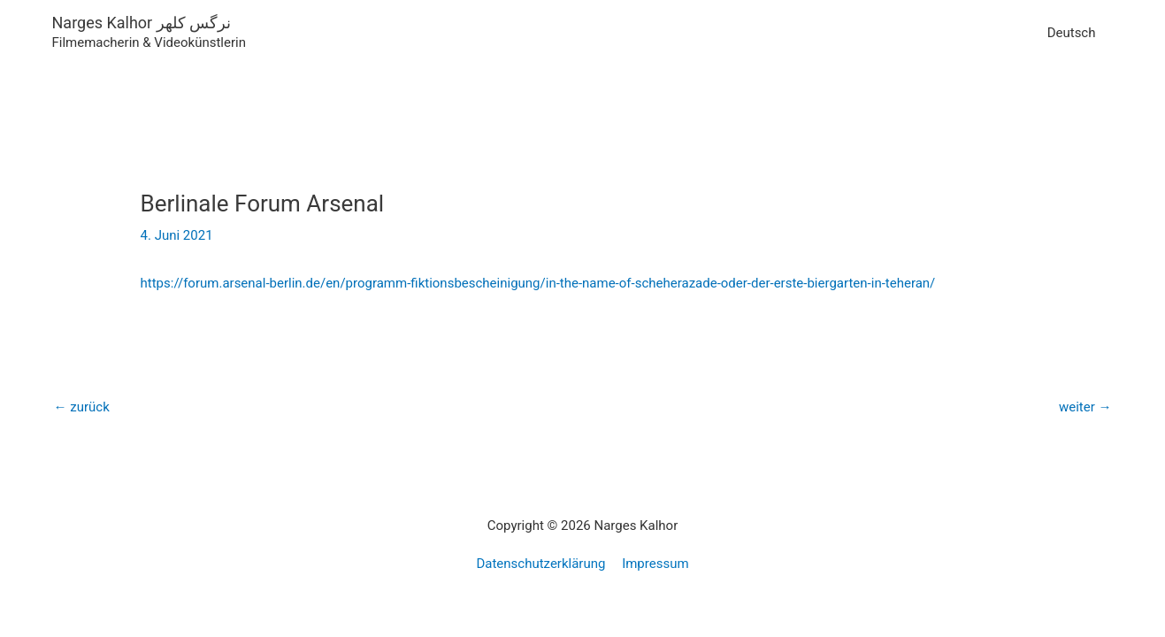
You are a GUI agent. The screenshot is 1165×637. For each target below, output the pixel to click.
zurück (82, 407)
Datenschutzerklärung (540, 564)
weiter (1085, 407)
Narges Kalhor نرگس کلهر (142, 22)
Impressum (655, 564)
